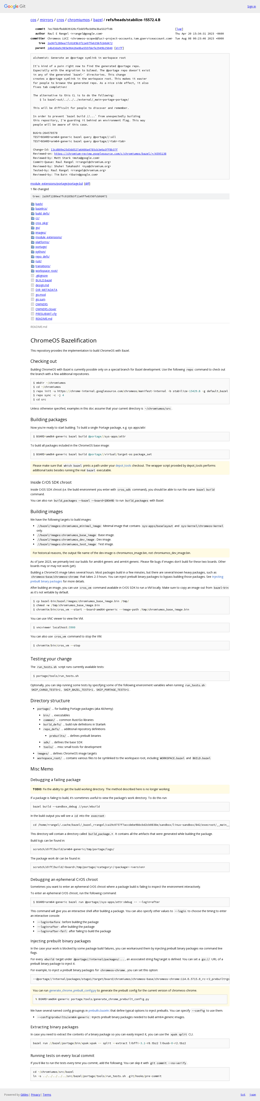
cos (33, 19)
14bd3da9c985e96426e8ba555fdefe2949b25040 (80, 48)
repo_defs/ (43, 256)
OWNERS (42, 304)
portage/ (41, 247)
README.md (44, 319)
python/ (41, 252)
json (252, 1094)
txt (242, 1094)
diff (119, 48)
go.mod (41, 295)
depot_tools (123, 465)
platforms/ (42, 242)
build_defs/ (43, 213)
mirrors (46, 19)
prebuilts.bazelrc (99, 1010)
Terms (47, 1095)
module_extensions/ (49, 237)
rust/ (39, 261)
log (179, 29)
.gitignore (42, 275)
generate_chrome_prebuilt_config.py (72, 990)
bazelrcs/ (41, 208)
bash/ (39, 204)
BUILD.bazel (44, 280)
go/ (38, 228)
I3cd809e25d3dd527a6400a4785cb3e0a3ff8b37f (84, 149)
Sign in (251, 6)
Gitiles (24, 1095)
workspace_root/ (47, 271)
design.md (42, 285)
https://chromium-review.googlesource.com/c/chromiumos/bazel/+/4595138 (110, 153)
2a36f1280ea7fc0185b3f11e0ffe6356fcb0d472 (80, 43)
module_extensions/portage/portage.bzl (56, 183)
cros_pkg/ (42, 223)
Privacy (35, 1095)
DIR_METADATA (46, 290)
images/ (41, 232)
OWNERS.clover (46, 309)
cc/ (37, 218)
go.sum (40, 299)
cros (60, 19)
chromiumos (79, 19)
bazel (98, 19)
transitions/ (43, 266)
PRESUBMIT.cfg (46, 314)
